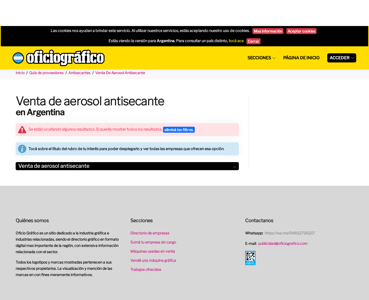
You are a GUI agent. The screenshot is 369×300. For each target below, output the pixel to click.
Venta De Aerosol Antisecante (120, 46)
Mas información (268, 5)
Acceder (339, 31)
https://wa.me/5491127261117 (290, 207)
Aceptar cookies (301, 5)
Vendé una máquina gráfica (153, 234)
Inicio (20, 46)
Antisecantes (79, 46)
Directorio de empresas (149, 207)
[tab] (127, 140)
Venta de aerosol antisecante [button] (127, 140)
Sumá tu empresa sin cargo (153, 216)
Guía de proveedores (46, 46)
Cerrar (253, 15)
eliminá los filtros (178, 103)
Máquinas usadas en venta (152, 225)
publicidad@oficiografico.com (282, 217)
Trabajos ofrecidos (145, 243)
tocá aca (236, 14)
